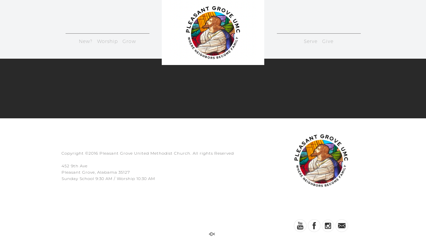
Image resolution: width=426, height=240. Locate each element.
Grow (129, 41)
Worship (107, 41)
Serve (311, 41)
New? (86, 41)
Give (327, 41)
